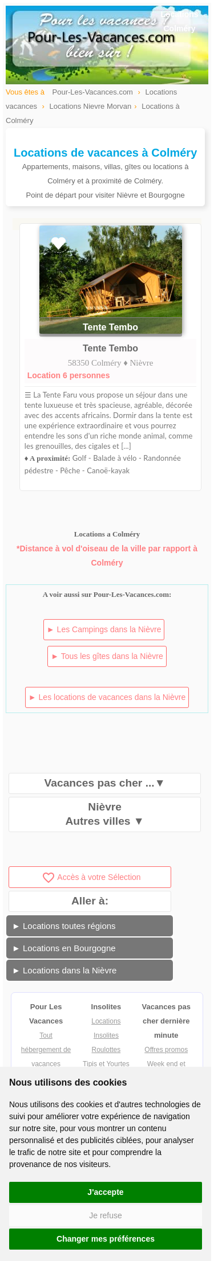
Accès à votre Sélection (91, 877)
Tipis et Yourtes (106, 1064)
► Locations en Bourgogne (64, 948)
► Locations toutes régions (64, 926)
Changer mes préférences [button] (105, 1238)
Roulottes (106, 1050)
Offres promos (166, 1050)
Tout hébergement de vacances (46, 1049)
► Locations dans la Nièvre (64, 970)
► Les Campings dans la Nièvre (104, 629)
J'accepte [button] (105, 1192)
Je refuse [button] (105, 1215)
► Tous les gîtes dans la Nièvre (107, 656)
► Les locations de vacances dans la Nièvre (107, 697)
